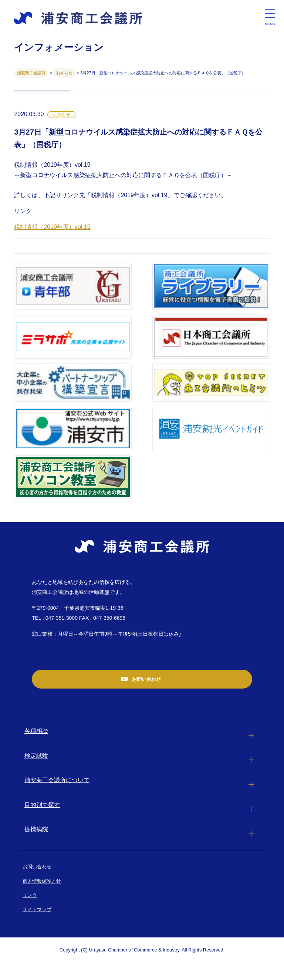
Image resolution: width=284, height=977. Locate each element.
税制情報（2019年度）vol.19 (52, 227)
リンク (30, 895)
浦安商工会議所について (56, 780)
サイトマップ (37, 909)
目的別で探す (42, 805)
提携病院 (36, 829)
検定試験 (36, 756)
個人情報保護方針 (42, 881)
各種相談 (36, 731)
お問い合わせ (146, 679)
